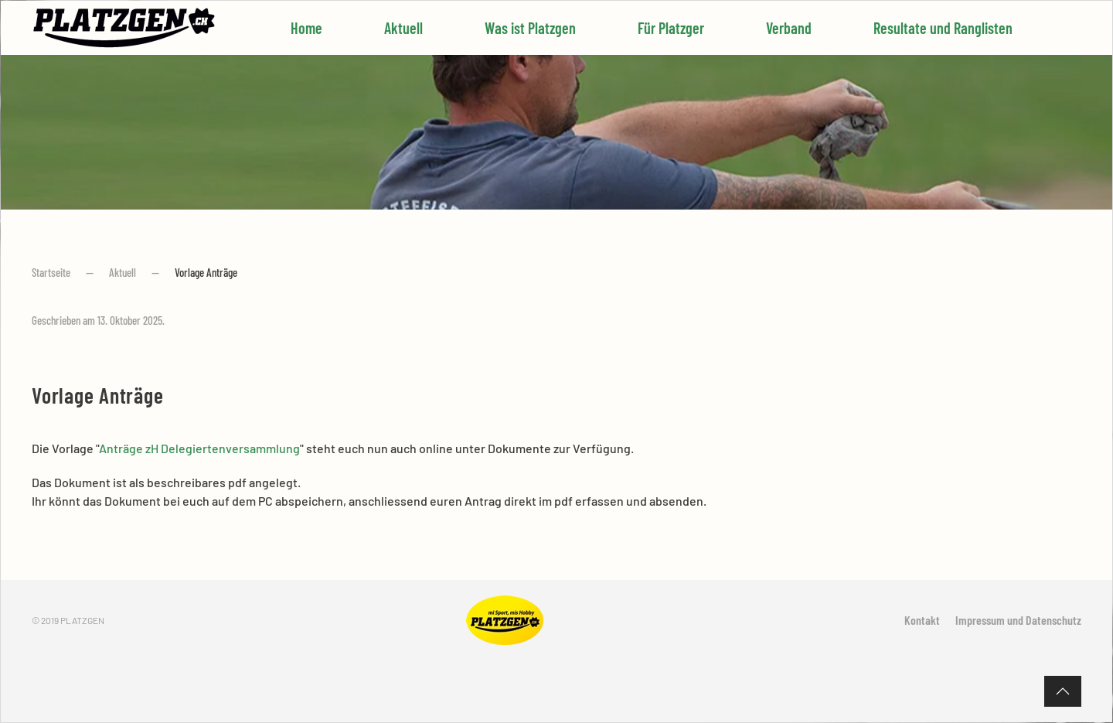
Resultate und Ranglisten (943, 28)
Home (306, 28)
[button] (1062, 691)
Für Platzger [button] (671, 28)
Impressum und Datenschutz (1018, 619)
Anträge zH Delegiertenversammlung (199, 448)
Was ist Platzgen (530, 28)
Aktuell (403, 28)
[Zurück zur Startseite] (124, 28)
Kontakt (922, 619)
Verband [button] (789, 28)
